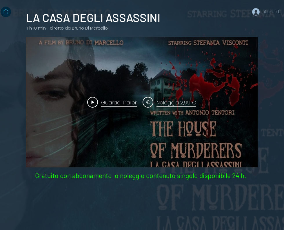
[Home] (6, 12)
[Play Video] (112, 102)
